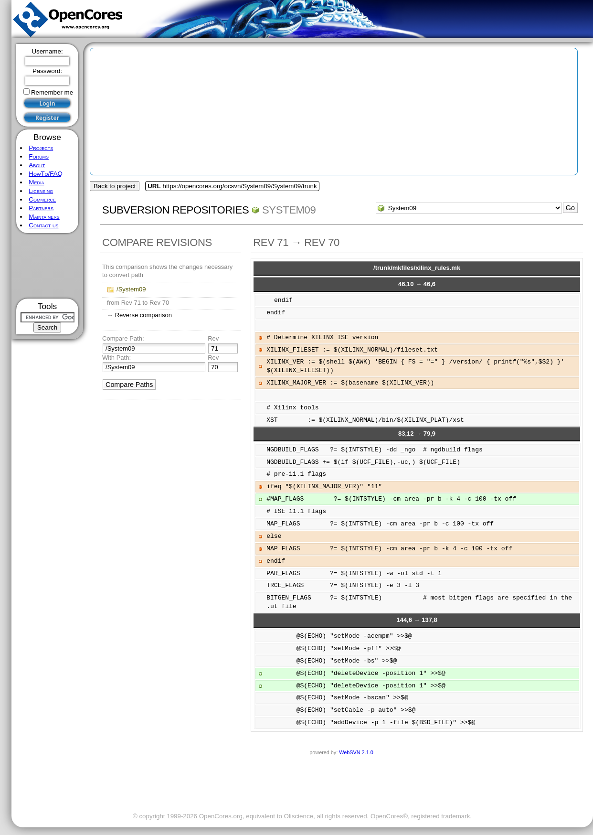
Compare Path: (123, 338)
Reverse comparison (143, 315)
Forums (39, 156)
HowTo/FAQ (46, 173)
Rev (213, 338)
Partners (41, 208)
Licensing (41, 190)
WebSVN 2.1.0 (356, 752)
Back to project (115, 186)
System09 (289, 210)
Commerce (42, 199)
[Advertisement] (47, 266)
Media (36, 182)
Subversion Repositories (175, 210)
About (37, 165)
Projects (41, 147)
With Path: (116, 357)
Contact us (43, 225)
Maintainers (44, 216)
